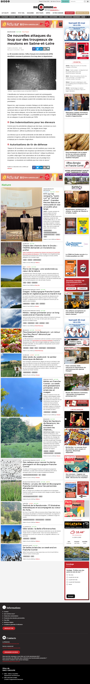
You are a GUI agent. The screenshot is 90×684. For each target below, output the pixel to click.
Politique (25, 32)
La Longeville (27, 526)
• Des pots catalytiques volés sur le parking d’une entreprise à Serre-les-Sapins (77, 83)
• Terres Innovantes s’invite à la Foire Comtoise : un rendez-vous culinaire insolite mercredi (76, 77)
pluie (37, 303)
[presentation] (66, 419)
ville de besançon (51, 348)
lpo (39, 474)
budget (31, 348)
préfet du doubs (37, 259)
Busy (24, 267)
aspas (25, 259)
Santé (48, 482)
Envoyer (70, 596)
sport (45, 236)
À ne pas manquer (77, 409)
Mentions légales (8, 622)
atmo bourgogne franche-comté (30, 496)
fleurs (36, 348)
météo (25, 323)
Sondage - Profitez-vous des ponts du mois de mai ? (75, 571)
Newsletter (9, 628)
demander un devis (11, 652)
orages (32, 303)
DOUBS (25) (26, 243)
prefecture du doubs (48, 453)
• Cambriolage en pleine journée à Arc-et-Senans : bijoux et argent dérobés (75, 89)
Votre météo (76, 520)
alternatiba (26, 348)
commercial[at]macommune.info (11, 648)
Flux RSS (6, 620)
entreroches (26, 538)
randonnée (34, 282)
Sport (57, 191)
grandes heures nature (49, 234)
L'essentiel (77, 62)
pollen (40, 496)
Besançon (26, 330)
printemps (42, 303)
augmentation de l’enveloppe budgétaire (42, 340)
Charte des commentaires (11, 616)
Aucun (70, 584)
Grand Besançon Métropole (48, 189)
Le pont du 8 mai (73, 579)
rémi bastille (57, 453)
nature (29, 282)
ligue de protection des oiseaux (30, 474)
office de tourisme (40, 519)
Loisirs (28, 267)
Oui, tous (71, 575)
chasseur (52, 451)
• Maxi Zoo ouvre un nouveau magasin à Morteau (76, 66)
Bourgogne (11, 32)
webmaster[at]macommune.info (11, 661)
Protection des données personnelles (14, 618)
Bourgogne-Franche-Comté (31, 289)
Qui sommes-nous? (9, 613)
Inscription (71, 288)
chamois (30, 259)
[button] (85, 1)
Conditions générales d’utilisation (13, 624)
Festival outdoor (47, 230)
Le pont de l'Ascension (74, 582)
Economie (46, 191)
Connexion (82, 288)
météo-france (26, 303)
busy (25, 282)
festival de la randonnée (29, 519)
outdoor (57, 234)
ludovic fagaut (42, 348)
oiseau (43, 474)
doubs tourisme (27, 372)
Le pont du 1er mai (73, 577)
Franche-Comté (48, 379)
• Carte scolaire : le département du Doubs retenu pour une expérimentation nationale (77, 71)
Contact (6, 611)
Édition (47, 10)
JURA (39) (25, 503)
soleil (47, 323)
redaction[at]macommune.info (10, 643)
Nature (18, 32)
